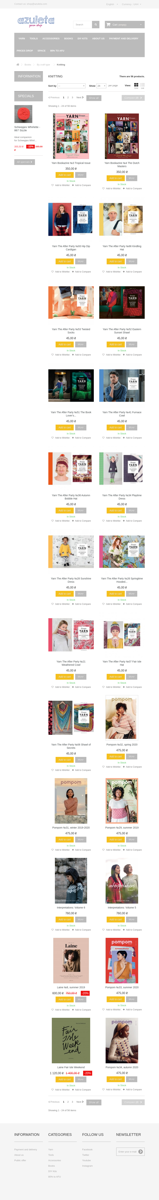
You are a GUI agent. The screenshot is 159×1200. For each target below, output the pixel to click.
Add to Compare (83, 185)
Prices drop (25, 50)
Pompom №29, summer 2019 (122, 827)
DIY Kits (83, 38)
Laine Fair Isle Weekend (71, 1067)
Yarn (21, 38)
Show (92, 85)
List (142, 86)
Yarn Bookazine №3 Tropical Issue (71, 163)
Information (29, 76)
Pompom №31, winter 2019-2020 (71, 827)
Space (42, 50)
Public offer (20, 1160)
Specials (26, 90)
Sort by (52, 85)
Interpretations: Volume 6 (71, 907)
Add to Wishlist (62, 185)
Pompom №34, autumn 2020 (122, 1067)
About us (98, 38)
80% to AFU (57, 50)
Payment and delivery (123, 38)
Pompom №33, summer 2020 (122, 987)
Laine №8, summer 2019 (71, 987)
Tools (34, 38)
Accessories (51, 38)
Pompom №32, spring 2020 (121, 744)
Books (68, 38)
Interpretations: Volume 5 (122, 907)
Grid (136, 86)
